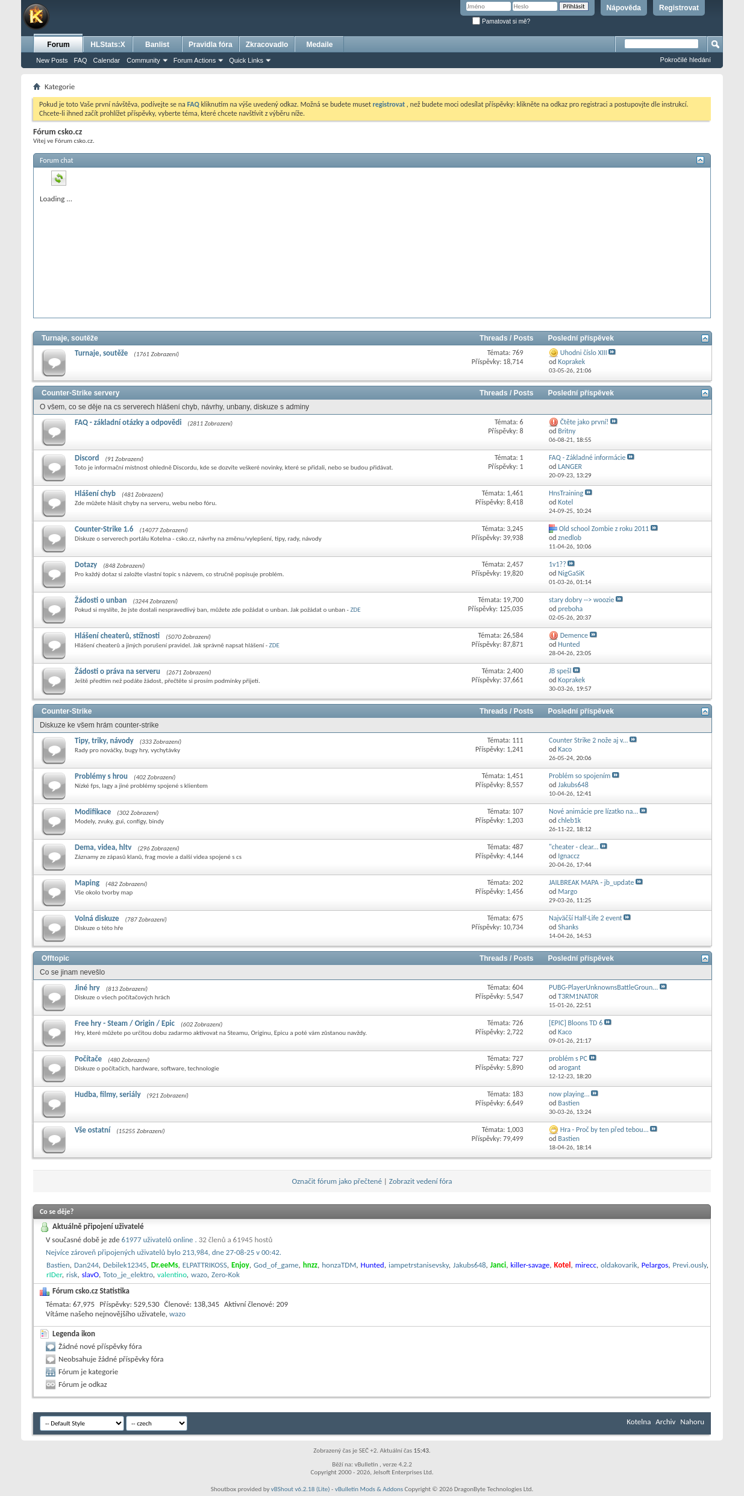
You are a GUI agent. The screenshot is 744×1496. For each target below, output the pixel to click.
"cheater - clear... (574, 847)
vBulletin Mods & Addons (369, 1489)
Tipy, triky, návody (104, 740)
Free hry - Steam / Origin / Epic (125, 1023)
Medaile (319, 44)
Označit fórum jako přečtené (337, 1181)
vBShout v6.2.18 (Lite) (300, 1489)
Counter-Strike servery (80, 393)
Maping (87, 882)
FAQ (80, 60)
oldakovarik (619, 1264)
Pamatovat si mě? (501, 21)
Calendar (106, 60)
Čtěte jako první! (584, 422)
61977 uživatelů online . (197, 1239)
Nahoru (692, 1421)
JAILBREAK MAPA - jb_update (591, 882)
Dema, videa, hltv (103, 847)
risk (72, 1274)
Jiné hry (87, 987)
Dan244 (86, 1264)
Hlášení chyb (95, 493)
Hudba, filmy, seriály (108, 1094)
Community (143, 60)
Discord (87, 457)
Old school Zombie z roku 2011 (604, 528)
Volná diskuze (97, 918)
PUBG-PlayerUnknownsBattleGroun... (603, 987)
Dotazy (86, 564)
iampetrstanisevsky (419, 1264)
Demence (574, 635)
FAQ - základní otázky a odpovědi (128, 422)
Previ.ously (689, 1264)
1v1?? (557, 564)
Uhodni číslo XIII (583, 352)
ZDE (355, 610)
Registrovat (679, 8)
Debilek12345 (125, 1264)
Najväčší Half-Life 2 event (585, 918)
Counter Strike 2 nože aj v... (588, 740)
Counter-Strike (67, 711)
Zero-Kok (225, 1274)
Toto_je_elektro (128, 1274)
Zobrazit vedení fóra (420, 1181)
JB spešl (560, 671)
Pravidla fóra (211, 44)
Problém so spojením (579, 776)
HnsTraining (566, 493)
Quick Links (246, 60)
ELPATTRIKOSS (205, 1264)
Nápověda (624, 8)
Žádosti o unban (101, 600)
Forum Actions (194, 60)
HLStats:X (107, 44)
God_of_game (276, 1264)
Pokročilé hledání (685, 59)
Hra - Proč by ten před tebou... (604, 1129)
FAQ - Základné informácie (587, 457)
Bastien (58, 1264)
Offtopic (55, 958)
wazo (199, 1274)
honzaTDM (339, 1264)
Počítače (88, 1058)
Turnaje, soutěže (70, 338)
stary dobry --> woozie (581, 600)
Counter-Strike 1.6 (104, 528)
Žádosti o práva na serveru (117, 671)
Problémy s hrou (101, 776)
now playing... (569, 1094)
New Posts (52, 60)
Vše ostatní (92, 1129)
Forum (58, 44)
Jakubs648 (469, 1264)
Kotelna (639, 1421)
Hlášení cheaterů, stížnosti (117, 635)
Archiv (665, 1421)
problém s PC (568, 1058)
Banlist (157, 44)
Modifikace (93, 811)
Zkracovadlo (267, 44)
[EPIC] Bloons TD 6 (575, 1023)
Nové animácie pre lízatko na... (594, 811)
